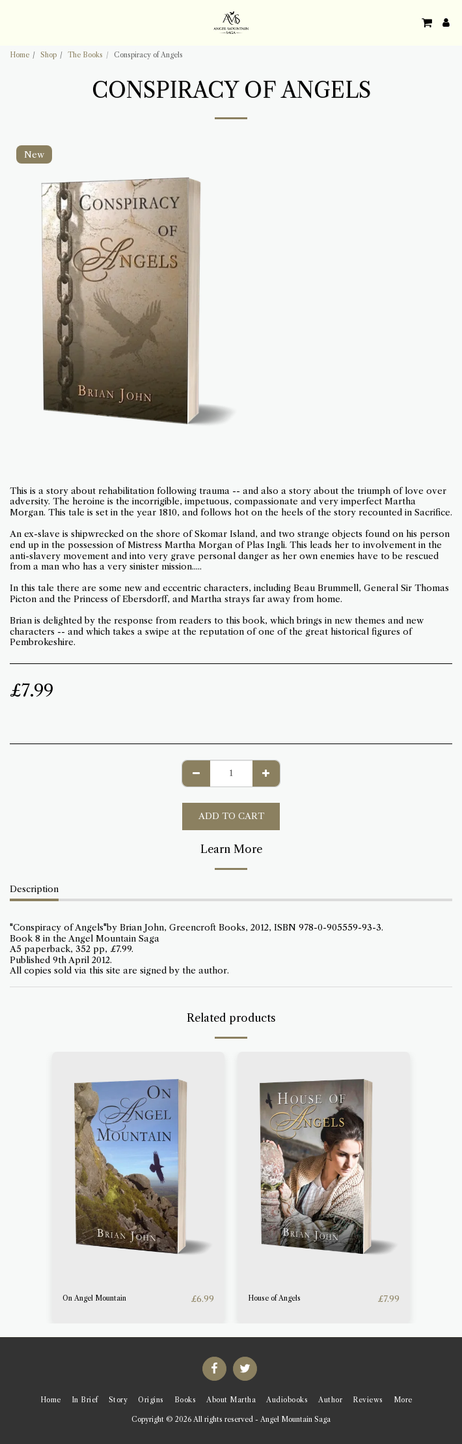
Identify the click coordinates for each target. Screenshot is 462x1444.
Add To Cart (231, 816)
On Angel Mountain (94, 1298)
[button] (14, 22)
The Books (85, 55)
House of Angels (274, 1298)
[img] (138, 1167)
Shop (48, 55)
